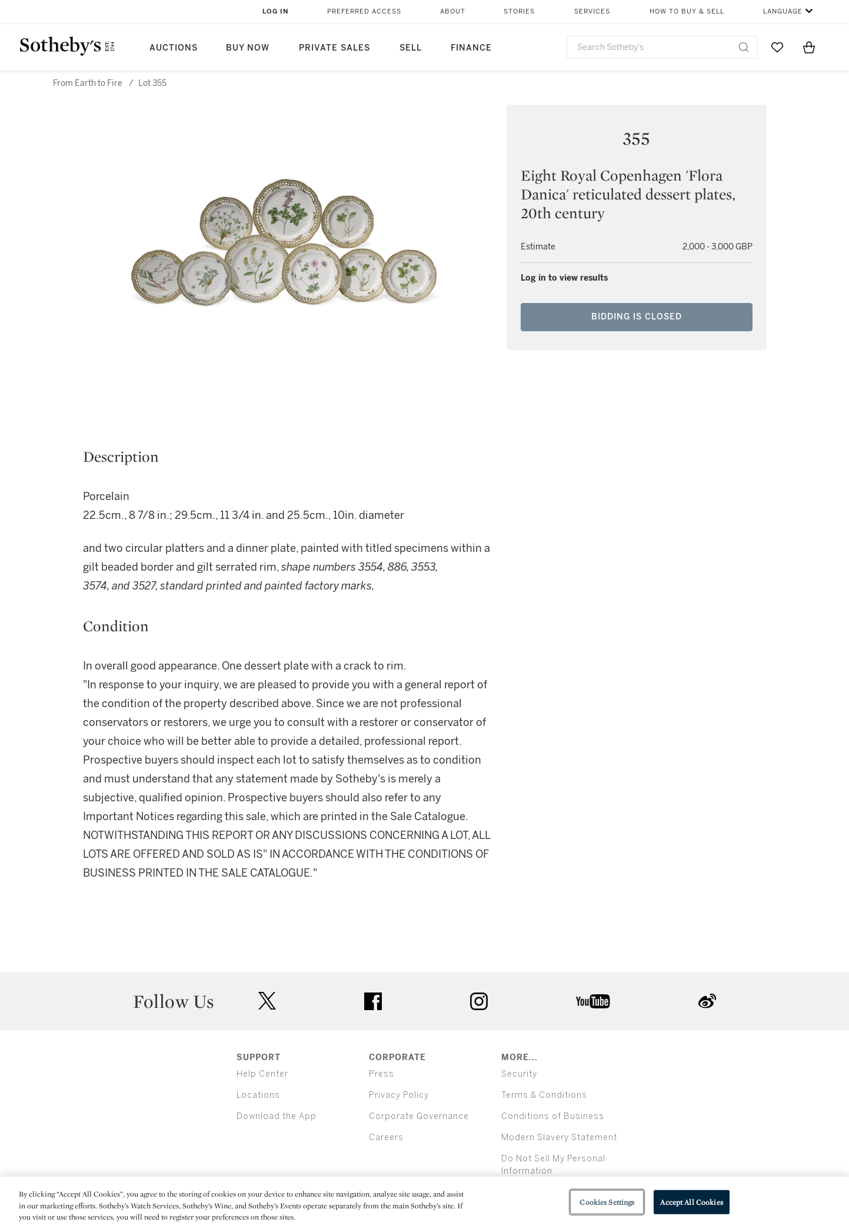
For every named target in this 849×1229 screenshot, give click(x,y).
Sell (410, 48)
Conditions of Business (552, 1116)
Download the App (277, 1116)
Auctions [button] (173, 48)
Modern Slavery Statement (559, 1138)
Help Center (262, 1074)
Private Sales (334, 48)
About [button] (452, 11)
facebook (373, 1001)
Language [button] (783, 11)
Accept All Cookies (691, 1202)
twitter (267, 1001)
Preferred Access (364, 11)
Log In (275, 11)
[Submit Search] (743, 47)
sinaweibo (707, 1001)
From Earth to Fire (87, 83)
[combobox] (662, 47)
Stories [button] (519, 11)
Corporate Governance (419, 1116)
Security (519, 1074)
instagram (479, 1001)
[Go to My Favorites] (777, 47)
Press (381, 1074)
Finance (471, 48)
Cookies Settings (607, 1202)
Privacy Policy (399, 1095)
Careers (386, 1138)
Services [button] (592, 11)
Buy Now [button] (247, 48)
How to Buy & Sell (687, 11)
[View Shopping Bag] (809, 47)
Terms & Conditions (544, 1095)
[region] (424, 1203)
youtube (593, 1001)
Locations (258, 1095)
